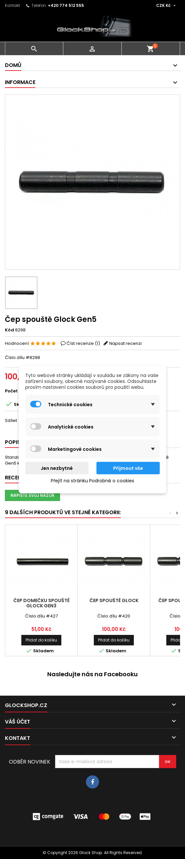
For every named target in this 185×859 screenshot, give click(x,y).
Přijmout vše (128, 468)
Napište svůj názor (32, 495)
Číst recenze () (83, 343)
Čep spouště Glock (114, 600)
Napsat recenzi (125, 343)
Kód (9, 330)
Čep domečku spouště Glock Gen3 (41, 603)
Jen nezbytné (57, 468)
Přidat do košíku (41, 640)
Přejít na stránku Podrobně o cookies (92, 480)
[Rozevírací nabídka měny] (166, 5)
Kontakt (12, 5)
